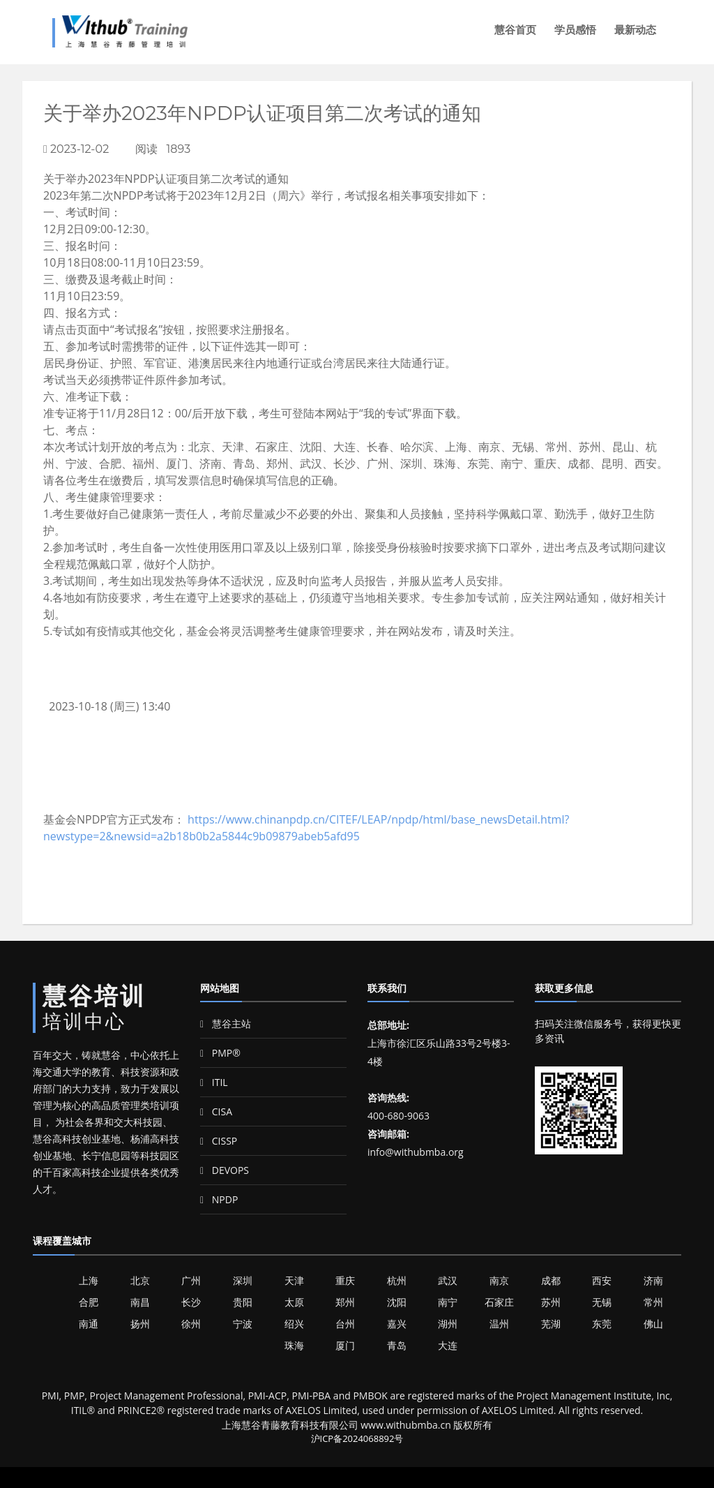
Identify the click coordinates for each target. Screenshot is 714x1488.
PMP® (220, 1052)
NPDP (219, 1199)
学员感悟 (575, 29)
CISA (216, 1111)
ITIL (214, 1082)
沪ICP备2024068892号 (357, 1438)
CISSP (218, 1140)
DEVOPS (224, 1170)
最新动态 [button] (635, 29)
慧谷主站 (225, 1023)
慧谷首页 (515, 29)
